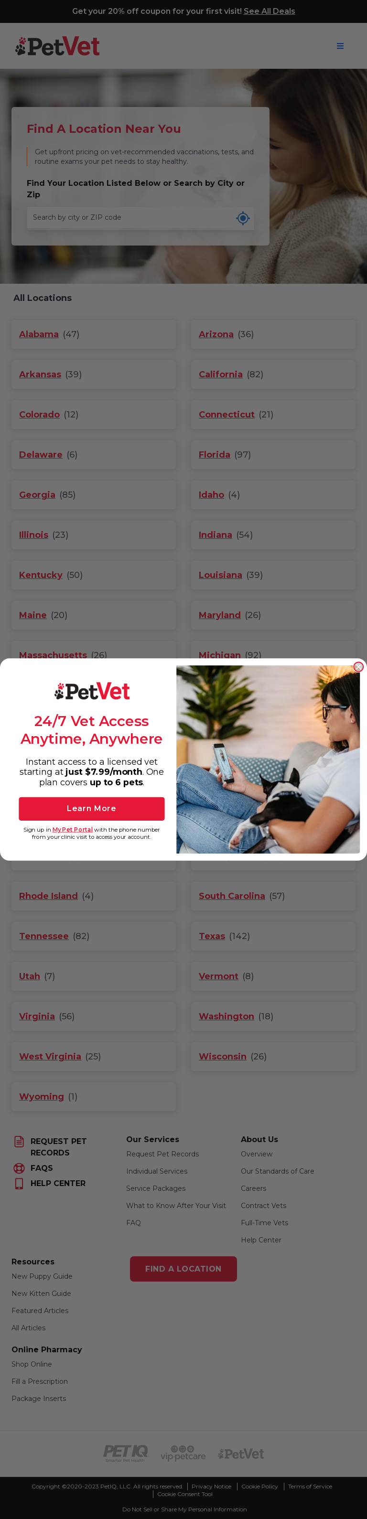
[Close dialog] (358, 667)
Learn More (92, 808)
